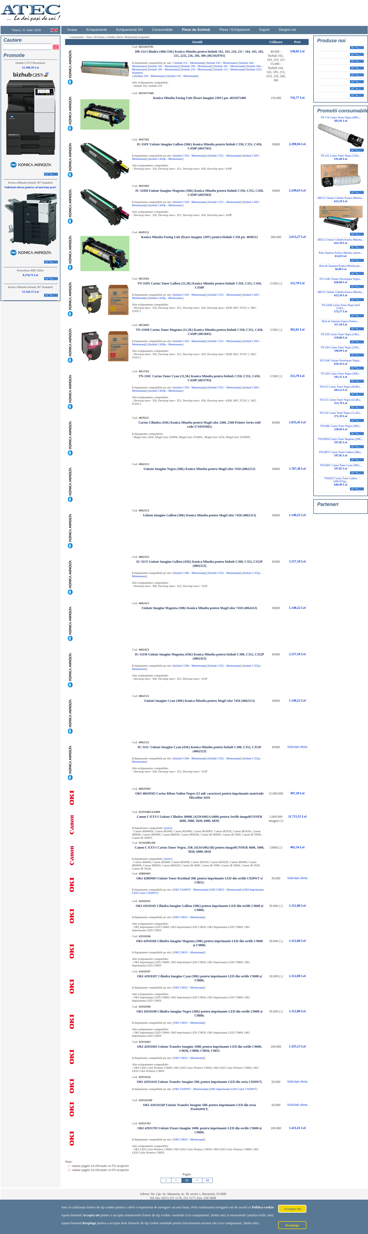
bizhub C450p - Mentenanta (166, 158)
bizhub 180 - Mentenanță (197, 66)
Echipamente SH (129, 30)
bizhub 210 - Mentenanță (197, 69)
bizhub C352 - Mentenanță (224, 572)
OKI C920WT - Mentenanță (190, 889)
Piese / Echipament (234, 30)
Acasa (72, 30)
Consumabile (162, 30)
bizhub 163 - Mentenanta (222, 62)
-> (197, 1180)
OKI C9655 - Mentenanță (225, 889)
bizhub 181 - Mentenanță (229, 66)
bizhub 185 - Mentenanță (164, 69)
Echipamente (96, 30)
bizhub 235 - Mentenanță (182, 75)
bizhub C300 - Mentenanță (190, 572)
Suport (264, 30)
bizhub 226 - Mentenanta (150, 75)
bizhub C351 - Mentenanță (224, 155)
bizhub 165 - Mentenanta (164, 66)
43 (207, 1180)
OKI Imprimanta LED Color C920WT (233, 1089)
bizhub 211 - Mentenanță (189, 62)
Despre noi (287, 30)
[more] (168, 827)
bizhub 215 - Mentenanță (229, 69)
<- (176, 1180)
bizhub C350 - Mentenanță (190, 155)
